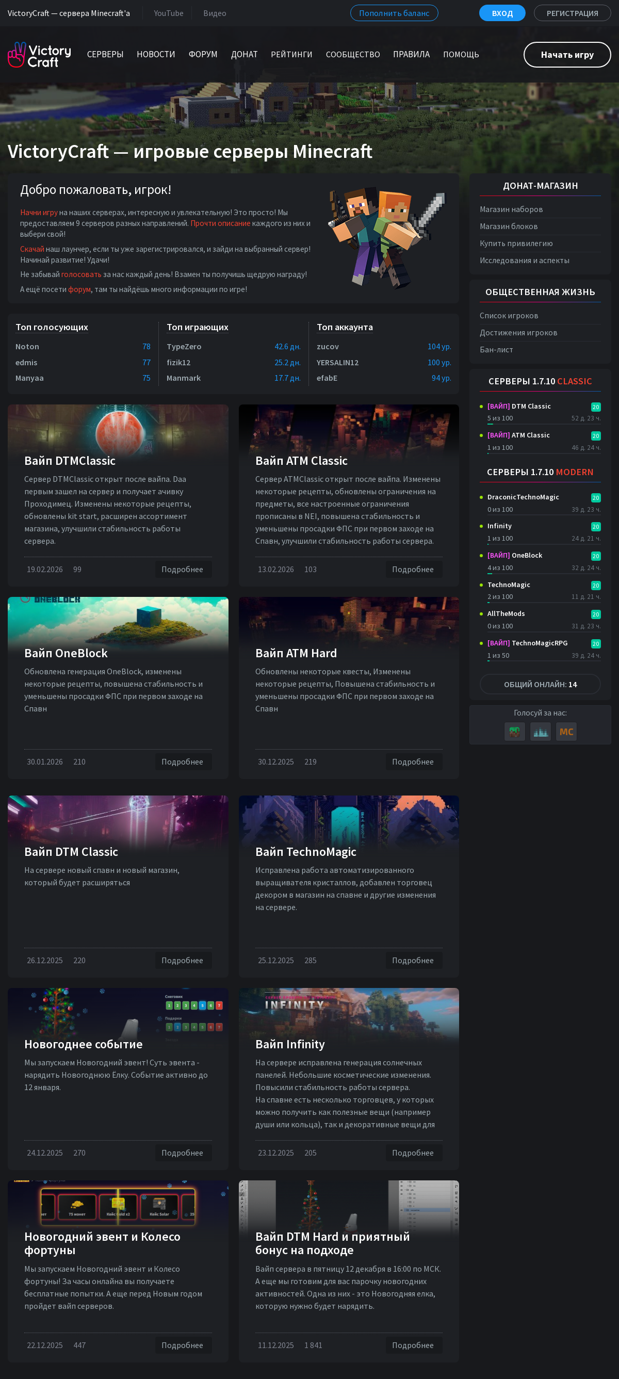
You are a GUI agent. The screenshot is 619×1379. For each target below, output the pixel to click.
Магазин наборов (511, 209)
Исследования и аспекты (524, 260)
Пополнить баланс (394, 13)
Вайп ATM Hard (296, 653)
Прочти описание (220, 223)
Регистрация (572, 13)
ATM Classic (518, 435)
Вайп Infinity (290, 1044)
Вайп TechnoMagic (305, 851)
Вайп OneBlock (66, 653)
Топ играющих (198, 327)
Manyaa (29, 377)
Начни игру (39, 212)
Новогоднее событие (83, 1044)
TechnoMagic (508, 584)
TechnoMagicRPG (527, 642)
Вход (502, 13)
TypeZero (184, 346)
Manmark (184, 377)
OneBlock (514, 555)
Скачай (32, 249)
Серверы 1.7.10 (540, 381)
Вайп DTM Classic (71, 851)
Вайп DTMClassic (70, 460)
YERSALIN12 (338, 362)
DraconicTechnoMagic (523, 496)
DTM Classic (519, 406)
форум (79, 289)
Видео (212, 12)
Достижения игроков (519, 332)
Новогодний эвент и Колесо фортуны (102, 1243)
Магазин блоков (509, 226)
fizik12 (178, 362)
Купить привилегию (516, 243)
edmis (26, 362)
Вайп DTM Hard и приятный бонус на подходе (332, 1243)
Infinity (499, 525)
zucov (328, 346)
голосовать (81, 274)
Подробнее (183, 569)
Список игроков (509, 315)
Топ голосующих (51, 327)
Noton (27, 346)
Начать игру (567, 54)
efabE (327, 377)
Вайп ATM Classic (301, 460)
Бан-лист (496, 349)
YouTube (167, 12)
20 (596, 407)
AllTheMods (506, 613)
